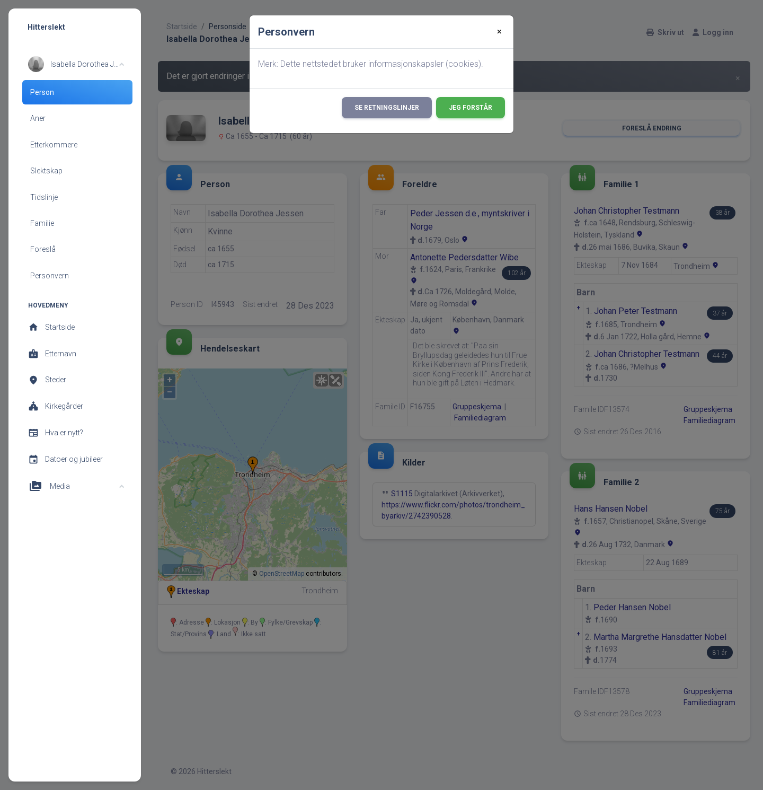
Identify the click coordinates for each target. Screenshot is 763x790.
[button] (76, 64)
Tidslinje (44, 197)
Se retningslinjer (386, 107)
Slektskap (46, 170)
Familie (42, 223)
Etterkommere (53, 145)
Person (42, 92)
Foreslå (43, 249)
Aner (38, 118)
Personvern (49, 275)
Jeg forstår (470, 107)
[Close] (499, 31)
